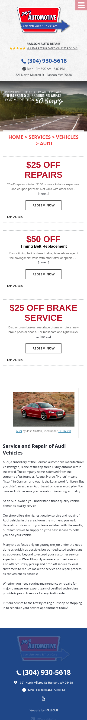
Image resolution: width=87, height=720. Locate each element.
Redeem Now (43, 205)
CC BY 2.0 (64, 431)
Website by (43, 710)
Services (40, 137)
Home (15, 137)
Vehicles (67, 137)
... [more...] (43, 336)
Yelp (43, 701)
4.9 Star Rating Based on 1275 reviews (52, 48)
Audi (46, 143)
